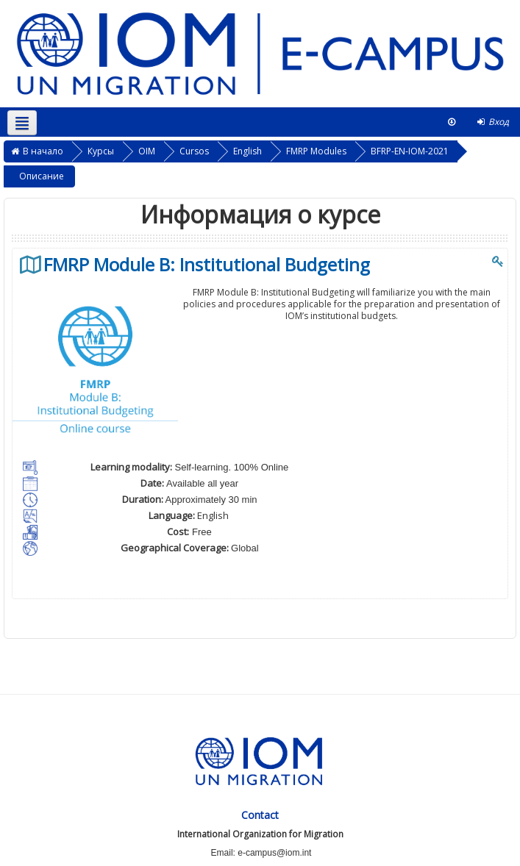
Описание (41, 176)
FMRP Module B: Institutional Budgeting (206, 264)
